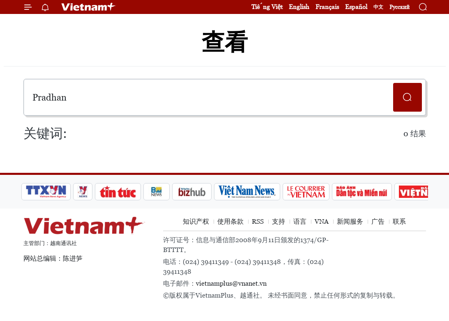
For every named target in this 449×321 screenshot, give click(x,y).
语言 (299, 221)
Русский (399, 7)
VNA (322, 221)
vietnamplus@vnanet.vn (231, 283)
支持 (278, 221)
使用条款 (230, 221)
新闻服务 (350, 221)
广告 (378, 221)
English (299, 6)
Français (327, 6)
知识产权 (196, 221)
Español (356, 6)
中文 (378, 7)
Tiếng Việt (267, 6)
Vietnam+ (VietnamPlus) (89, 7)
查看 (225, 42)
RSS (258, 221)
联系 (399, 221)
